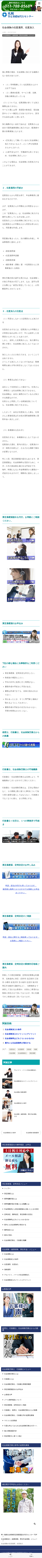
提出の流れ (8, 1235)
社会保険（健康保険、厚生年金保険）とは (26, 1115)
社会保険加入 (22, 1053)
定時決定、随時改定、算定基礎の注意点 (18, 1214)
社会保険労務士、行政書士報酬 (15, 1240)
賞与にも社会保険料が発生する (18, 1043)
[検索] (20, 1524)
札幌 (35, 1049)
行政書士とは (9, 1379)
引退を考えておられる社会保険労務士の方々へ (20, 1426)
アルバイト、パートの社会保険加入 (25, 1070)
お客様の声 (8, 1394)
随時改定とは (9, 1230)
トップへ (7, 1188)
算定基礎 (32, 1053)
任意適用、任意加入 (11, 1264)
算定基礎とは (9, 1193)
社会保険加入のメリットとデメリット (20, 1034)
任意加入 (12, 1049)
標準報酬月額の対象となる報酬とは (16, 1204)
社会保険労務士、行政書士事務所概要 (17, 1384)
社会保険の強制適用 (20, 1092)
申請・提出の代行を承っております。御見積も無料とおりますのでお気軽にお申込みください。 (21, 889)
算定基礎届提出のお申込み (13, 1389)
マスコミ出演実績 (10, 1420)
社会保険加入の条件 (13, 1029)
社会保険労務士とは (11, 1374)
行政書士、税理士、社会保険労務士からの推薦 (20, 1410)
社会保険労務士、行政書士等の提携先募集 (19, 1415)
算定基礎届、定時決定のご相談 (15, 1405)
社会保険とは (9, 1254)
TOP (20, 1535)
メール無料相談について (13, 1400)
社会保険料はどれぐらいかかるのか (19, 1038)
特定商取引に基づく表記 (13, 1436)
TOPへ (31, 1555)
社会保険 (12, 1053)
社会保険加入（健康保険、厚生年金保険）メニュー (18, 35)
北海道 (29, 1049)
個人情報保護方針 (10, 1431)
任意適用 (21, 1049)
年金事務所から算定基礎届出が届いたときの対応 (21, 1209)
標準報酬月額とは (10, 1199)
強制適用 (7, 1269)
